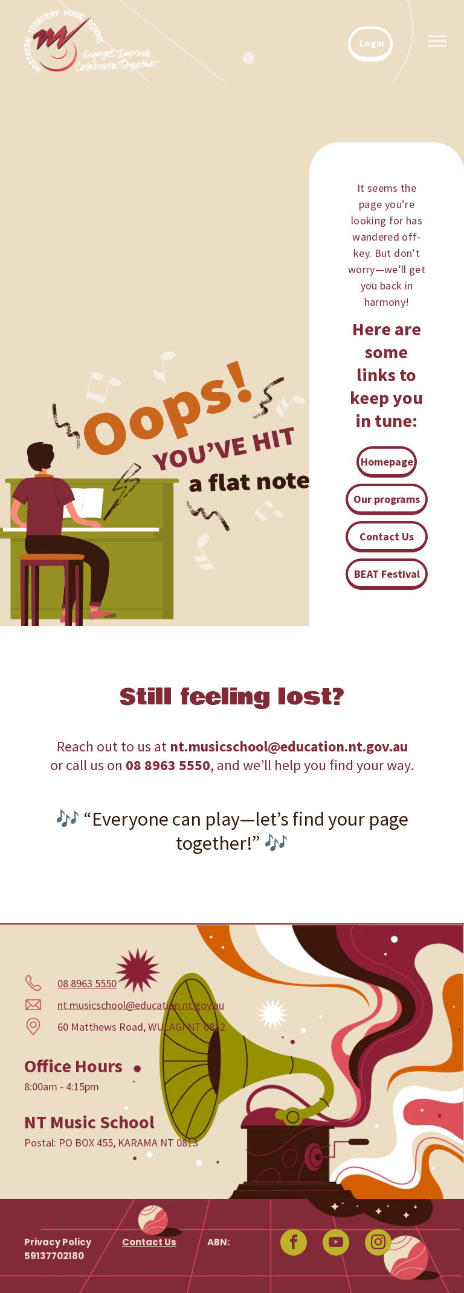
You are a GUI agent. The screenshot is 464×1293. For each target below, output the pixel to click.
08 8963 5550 (87, 983)
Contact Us (149, 1242)
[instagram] (378, 1244)
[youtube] (336, 1244)
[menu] (437, 41)
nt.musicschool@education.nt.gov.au (140, 1005)
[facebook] (293, 1244)
